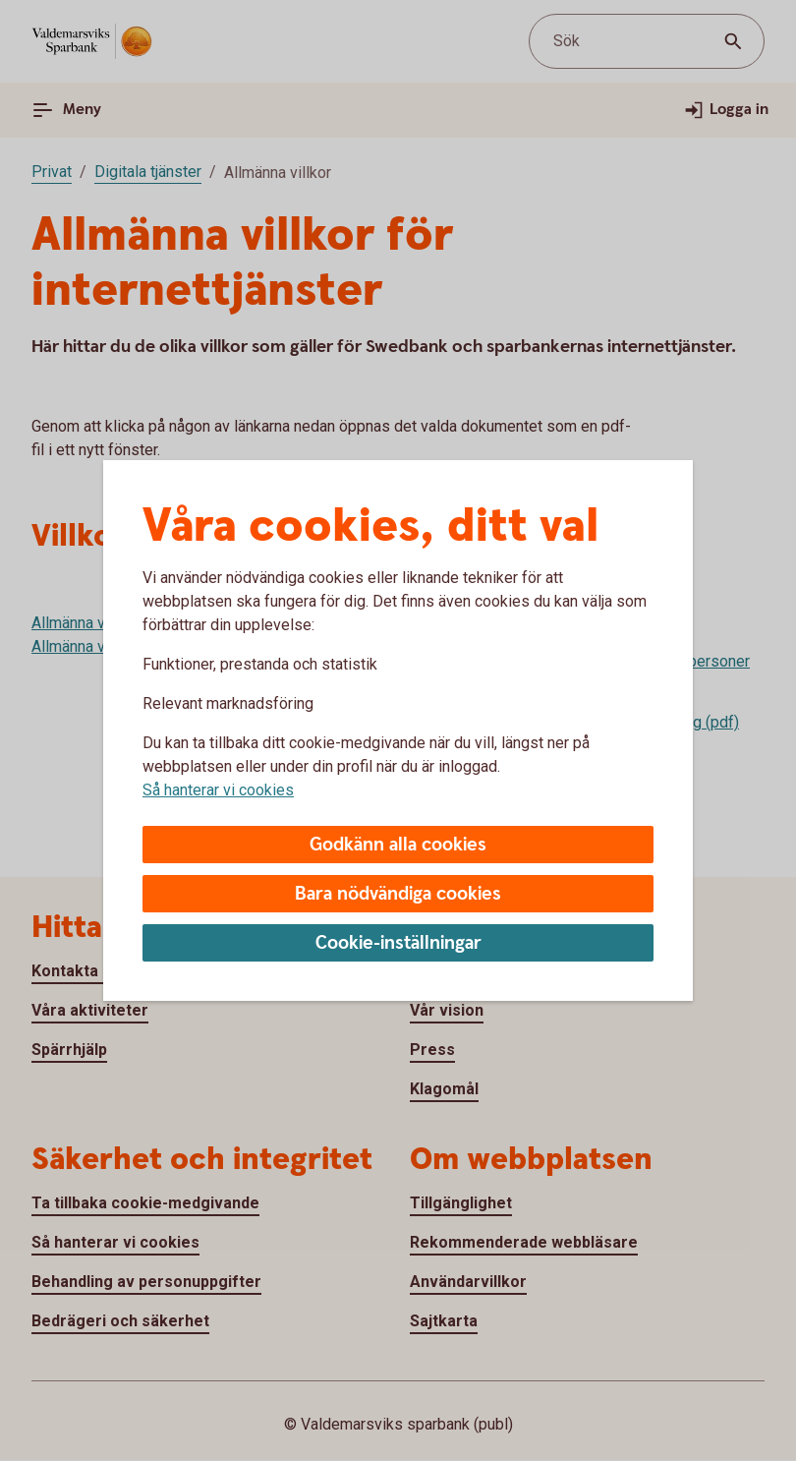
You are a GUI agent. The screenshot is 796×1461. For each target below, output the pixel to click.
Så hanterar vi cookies (218, 790)
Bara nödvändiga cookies (398, 894)
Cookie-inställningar (398, 943)
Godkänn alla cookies (398, 845)
